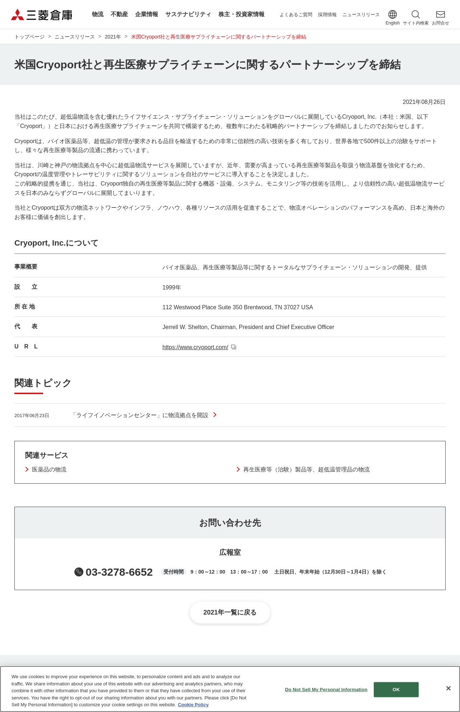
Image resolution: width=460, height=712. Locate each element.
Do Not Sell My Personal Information (326, 689)
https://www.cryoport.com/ (195, 347)
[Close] (448, 688)
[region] (230, 689)
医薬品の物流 (49, 469)
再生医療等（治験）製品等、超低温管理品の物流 (306, 469)
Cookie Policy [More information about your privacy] (193, 704)
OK (396, 689)
